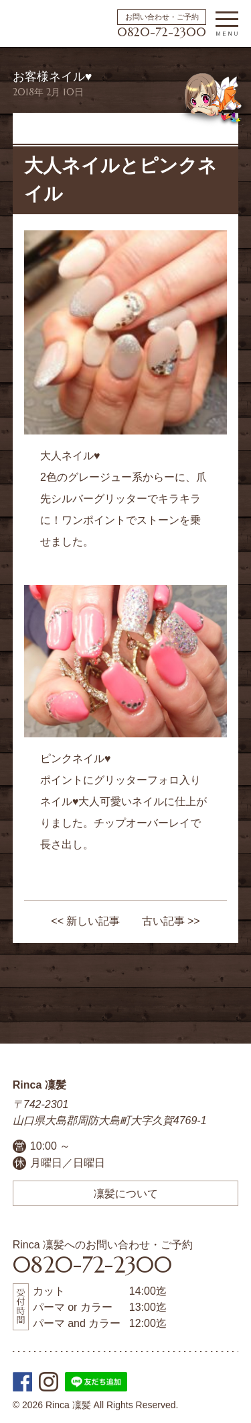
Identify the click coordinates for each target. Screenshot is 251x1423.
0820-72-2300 (161, 32)
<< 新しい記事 (85, 921)
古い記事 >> (171, 921)
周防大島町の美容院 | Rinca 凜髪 (38, 23)
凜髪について (126, 1193)
